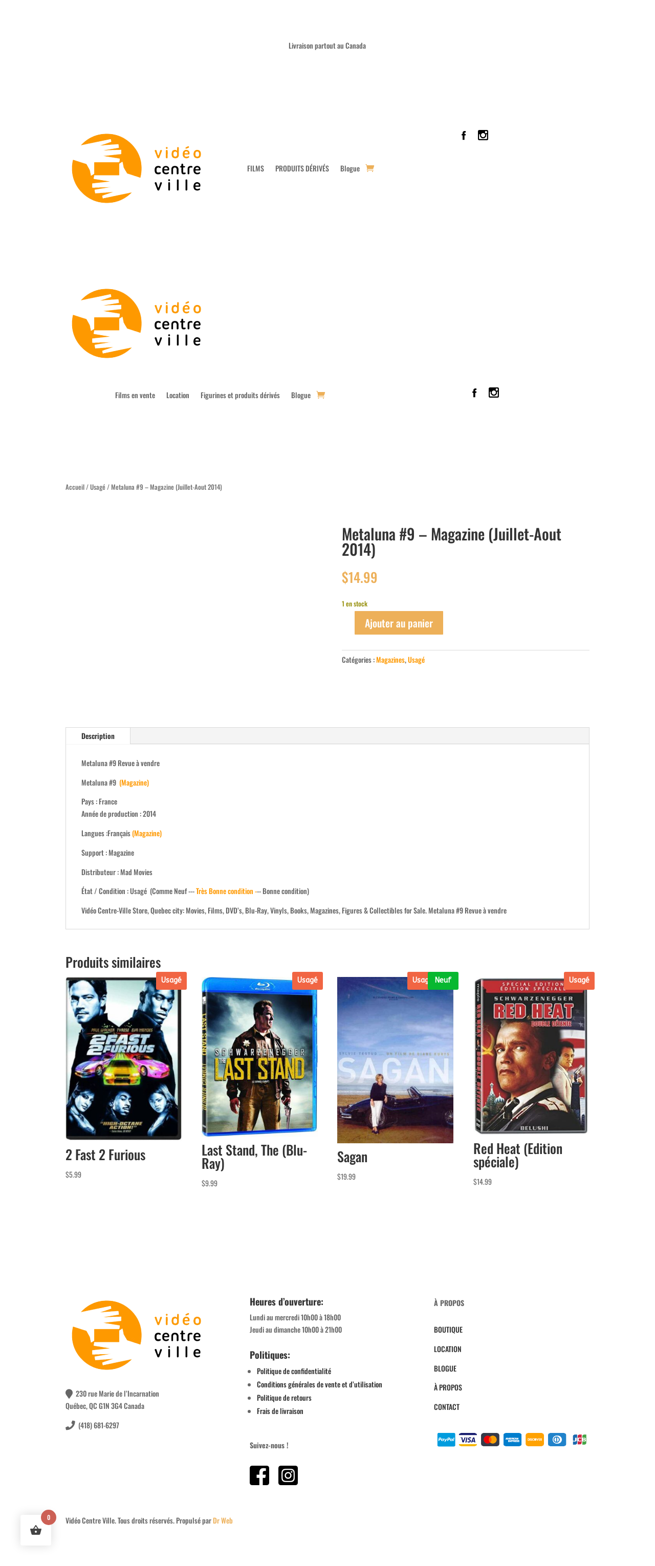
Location (177, 395)
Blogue (350, 168)
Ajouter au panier (399, 622)
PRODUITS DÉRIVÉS (302, 168)
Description (98, 735)
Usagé (97, 487)
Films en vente (135, 395)
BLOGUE (445, 1368)
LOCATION (448, 1348)
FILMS (255, 168)
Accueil (75, 487)
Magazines (390, 659)
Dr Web (223, 1520)
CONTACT (447, 1406)
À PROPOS (448, 1387)
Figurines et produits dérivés (240, 395)
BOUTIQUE (448, 1329)
